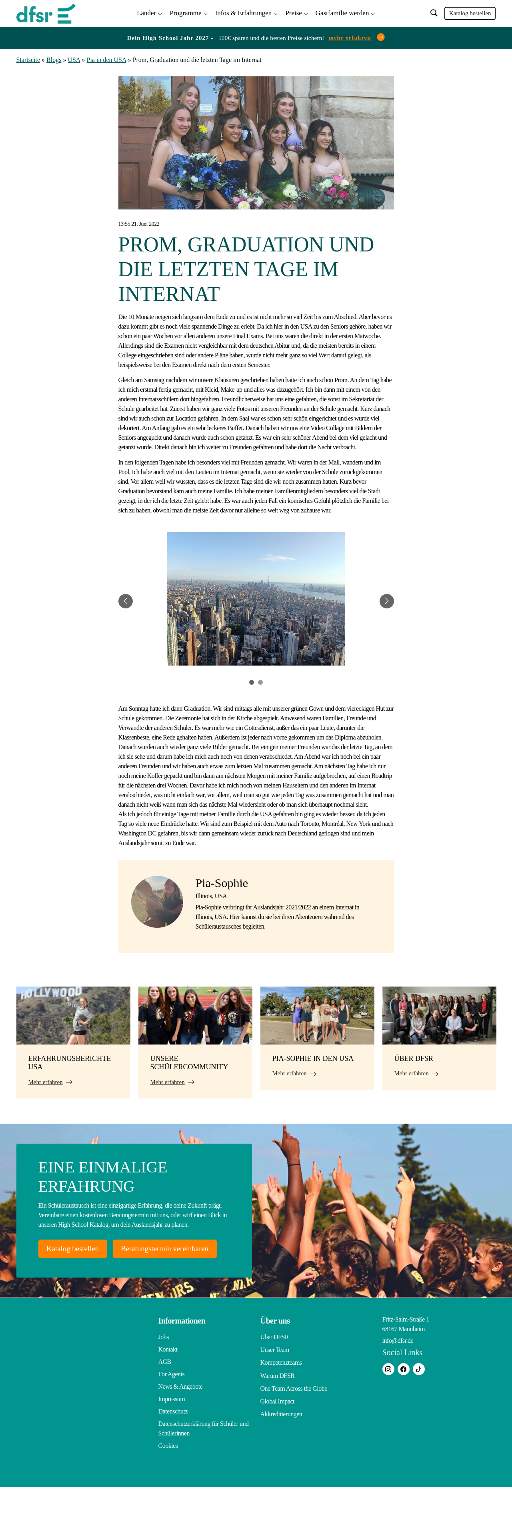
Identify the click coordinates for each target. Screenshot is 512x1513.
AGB (164, 1387)
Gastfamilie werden (342, 12)
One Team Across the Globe (293, 1412)
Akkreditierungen (281, 1437)
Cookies (168, 1471)
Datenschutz (173, 1437)
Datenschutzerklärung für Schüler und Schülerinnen (203, 1454)
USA (74, 58)
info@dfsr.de (398, 1366)
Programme (185, 12)
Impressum (171, 1424)
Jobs (163, 1363)
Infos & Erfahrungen (243, 12)
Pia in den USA (106, 58)
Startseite (28, 58)
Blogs (53, 58)
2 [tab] (260, 680)
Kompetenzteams (281, 1387)
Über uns (275, 1346)
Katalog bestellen (470, 13)
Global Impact (277, 1424)
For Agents (171, 1400)
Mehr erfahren (45, 1080)
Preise (293, 12)
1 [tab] (251, 680)
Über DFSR (274, 1363)
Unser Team (274, 1375)
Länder (146, 12)
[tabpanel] (256, 599)
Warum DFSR (277, 1400)
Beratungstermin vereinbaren (97, 1274)
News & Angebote (180, 1412)
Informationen (182, 1346)
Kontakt (168, 1375)
